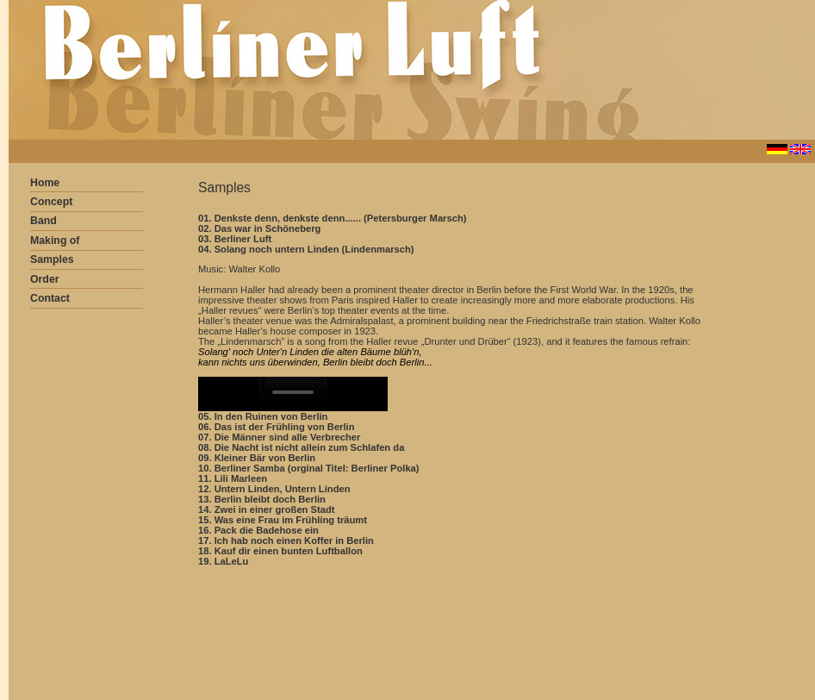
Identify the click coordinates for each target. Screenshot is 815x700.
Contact (50, 298)
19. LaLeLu (223, 561)
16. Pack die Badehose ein (258, 530)
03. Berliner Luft (234, 239)
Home (44, 183)
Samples (52, 259)
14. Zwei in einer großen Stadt (266, 509)
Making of (54, 240)
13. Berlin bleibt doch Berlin (262, 499)
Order (44, 279)
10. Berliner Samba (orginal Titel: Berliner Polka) (309, 468)
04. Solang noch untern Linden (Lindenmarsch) (306, 249)
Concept (51, 202)
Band (43, 221)
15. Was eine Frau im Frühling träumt (282, 520)
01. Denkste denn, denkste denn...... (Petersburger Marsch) (332, 218)
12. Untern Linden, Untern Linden (274, 489)
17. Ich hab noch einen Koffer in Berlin (286, 540)
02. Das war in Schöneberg (259, 228)
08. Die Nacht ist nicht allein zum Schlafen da (301, 447)
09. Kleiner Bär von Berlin (256, 458)
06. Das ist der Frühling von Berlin (276, 427)
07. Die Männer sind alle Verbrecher (279, 437)
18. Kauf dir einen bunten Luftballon (280, 551)
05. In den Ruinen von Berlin (262, 416)
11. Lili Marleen (232, 478)
